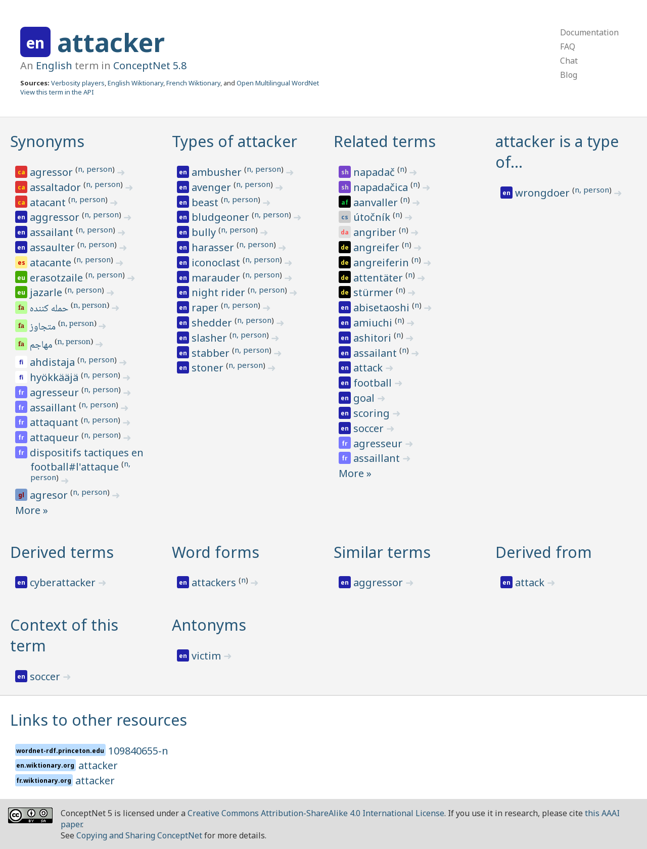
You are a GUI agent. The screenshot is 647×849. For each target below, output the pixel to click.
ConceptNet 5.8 (150, 65)
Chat (569, 60)
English (54, 65)
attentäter (379, 278)
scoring (372, 413)
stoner (209, 367)
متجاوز (43, 327)
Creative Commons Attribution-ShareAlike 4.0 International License (316, 813)
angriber (376, 232)
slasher (210, 338)
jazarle (47, 292)
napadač (375, 172)
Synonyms (47, 141)
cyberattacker (64, 582)
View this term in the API (57, 92)
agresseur (55, 392)
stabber (212, 353)
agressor (52, 172)
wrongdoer (543, 193)
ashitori (373, 338)
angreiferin (382, 262)
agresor (50, 495)
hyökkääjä (55, 377)
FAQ (567, 46)
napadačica (381, 187)
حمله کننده (49, 309)
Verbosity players (78, 82)
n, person (95, 169)
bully (205, 232)
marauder (217, 278)
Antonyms (209, 625)
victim (207, 656)
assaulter (53, 247)
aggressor (56, 217)
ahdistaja (53, 362)
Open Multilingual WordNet (278, 82)
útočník (373, 217)
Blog (568, 74)
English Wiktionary (135, 82)
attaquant (55, 422)
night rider (220, 292)
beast (206, 202)
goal (365, 398)
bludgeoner (222, 217)
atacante (52, 262)
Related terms (385, 141)
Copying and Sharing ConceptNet (139, 835)
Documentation (589, 32)
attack (369, 367)
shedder (213, 322)
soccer (369, 428)
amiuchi (374, 322)
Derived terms (62, 552)
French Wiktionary (193, 82)
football (373, 383)
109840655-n (138, 751)
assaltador (56, 187)
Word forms (215, 552)
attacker (111, 42)
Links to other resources (98, 720)
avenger (213, 187)
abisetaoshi (382, 307)
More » (31, 510)
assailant (53, 232)
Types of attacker (234, 141)
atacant (49, 202)
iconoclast (217, 262)
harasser (214, 247)
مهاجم (42, 345)
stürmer (374, 292)
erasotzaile (57, 278)
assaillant (54, 407)
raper (206, 307)
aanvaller (376, 202)
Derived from (543, 552)
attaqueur (55, 437)
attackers (215, 582)
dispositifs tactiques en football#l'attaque (87, 460)
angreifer (377, 247)
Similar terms (382, 552)
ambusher (218, 172)
